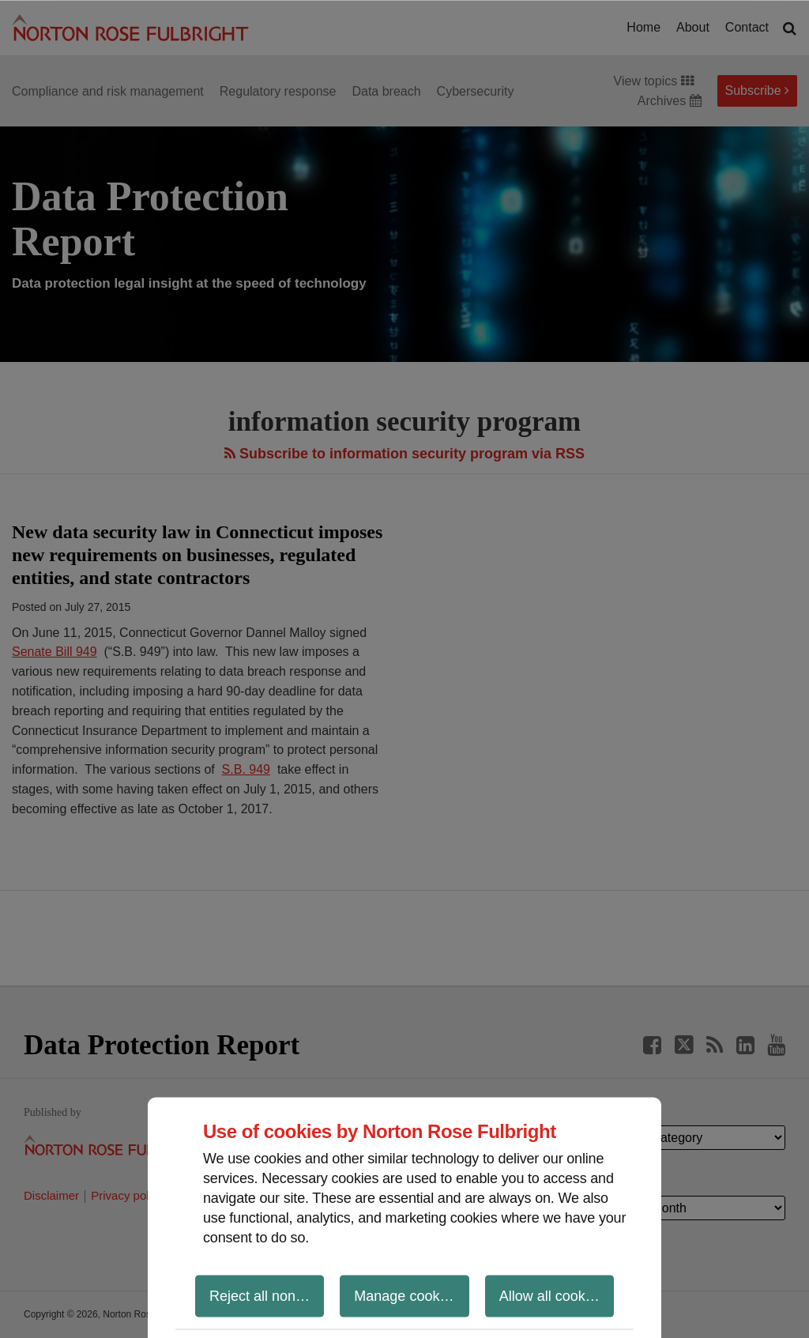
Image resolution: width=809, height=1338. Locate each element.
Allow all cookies (551, 1295)
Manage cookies (405, 1295)
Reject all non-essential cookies (266, 1295)
